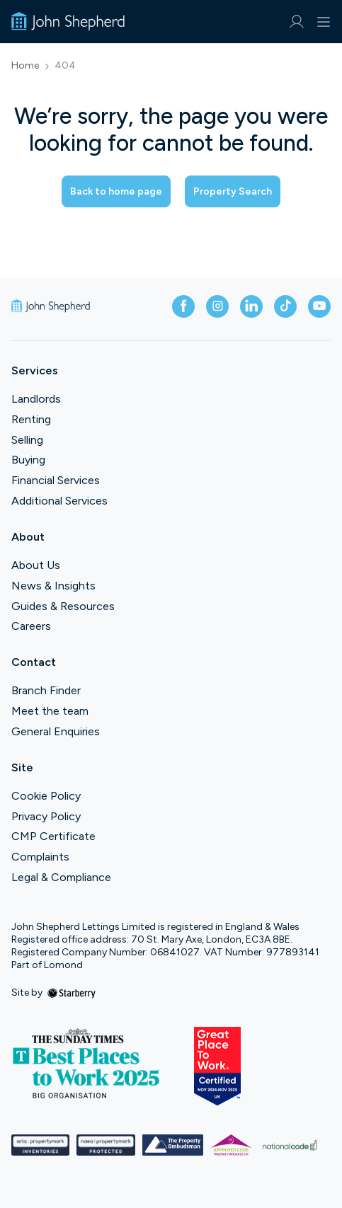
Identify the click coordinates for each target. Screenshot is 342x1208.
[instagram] (217, 306)
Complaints (40, 856)
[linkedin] (251, 306)
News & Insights (53, 585)
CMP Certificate (53, 836)
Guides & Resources (63, 606)
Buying (28, 459)
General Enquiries (55, 731)
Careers (31, 626)
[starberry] (71, 992)
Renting (31, 419)
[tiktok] (285, 306)
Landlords (36, 398)
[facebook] (183, 306)
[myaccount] (296, 22)
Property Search (232, 191)
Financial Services (55, 480)
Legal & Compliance (61, 877)
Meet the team (50, 711)
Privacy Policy (46, 816)
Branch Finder (46, 690)
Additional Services (59, 500)
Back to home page (116, 191)
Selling (27, 440)
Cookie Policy (46, 796)
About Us (35, 565)
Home (25, 66)
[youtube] (319, 306)
